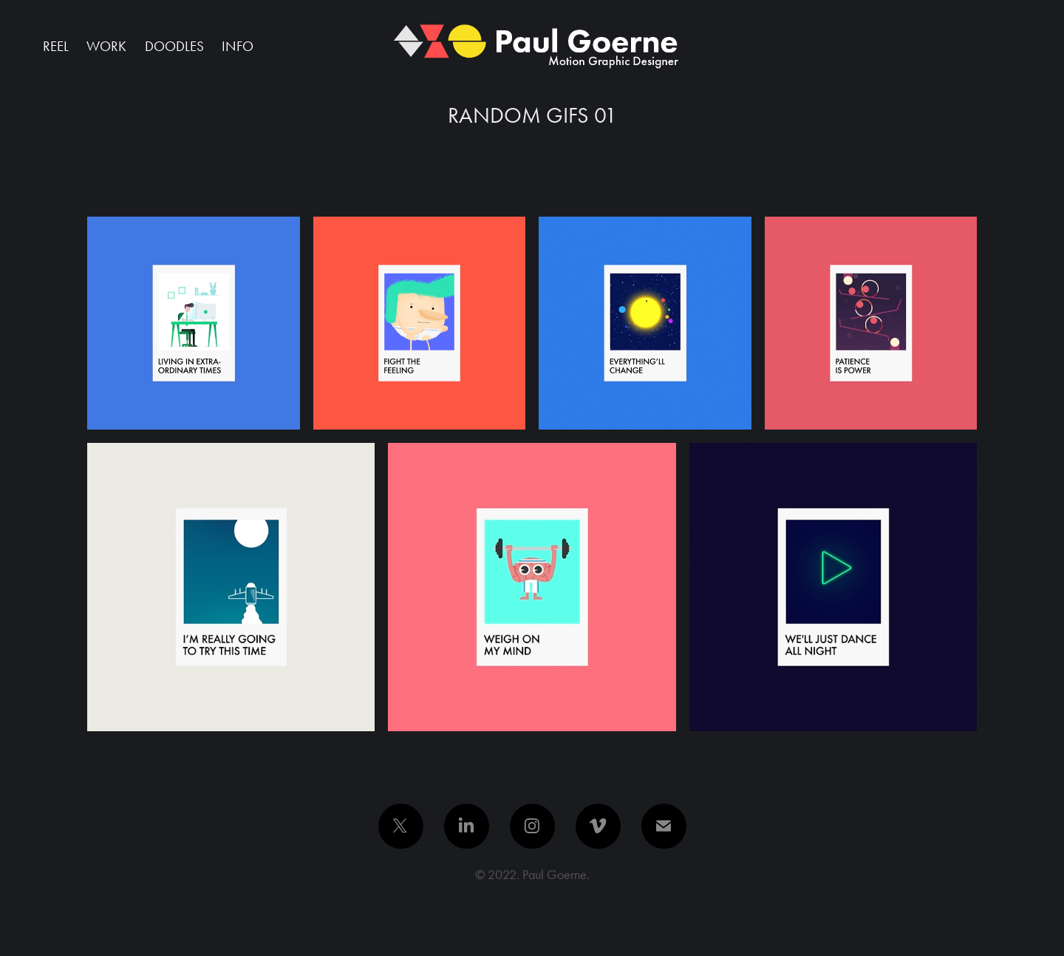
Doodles (174, 46)
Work (106, 46)
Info (237, 46)
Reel (56, 46)
